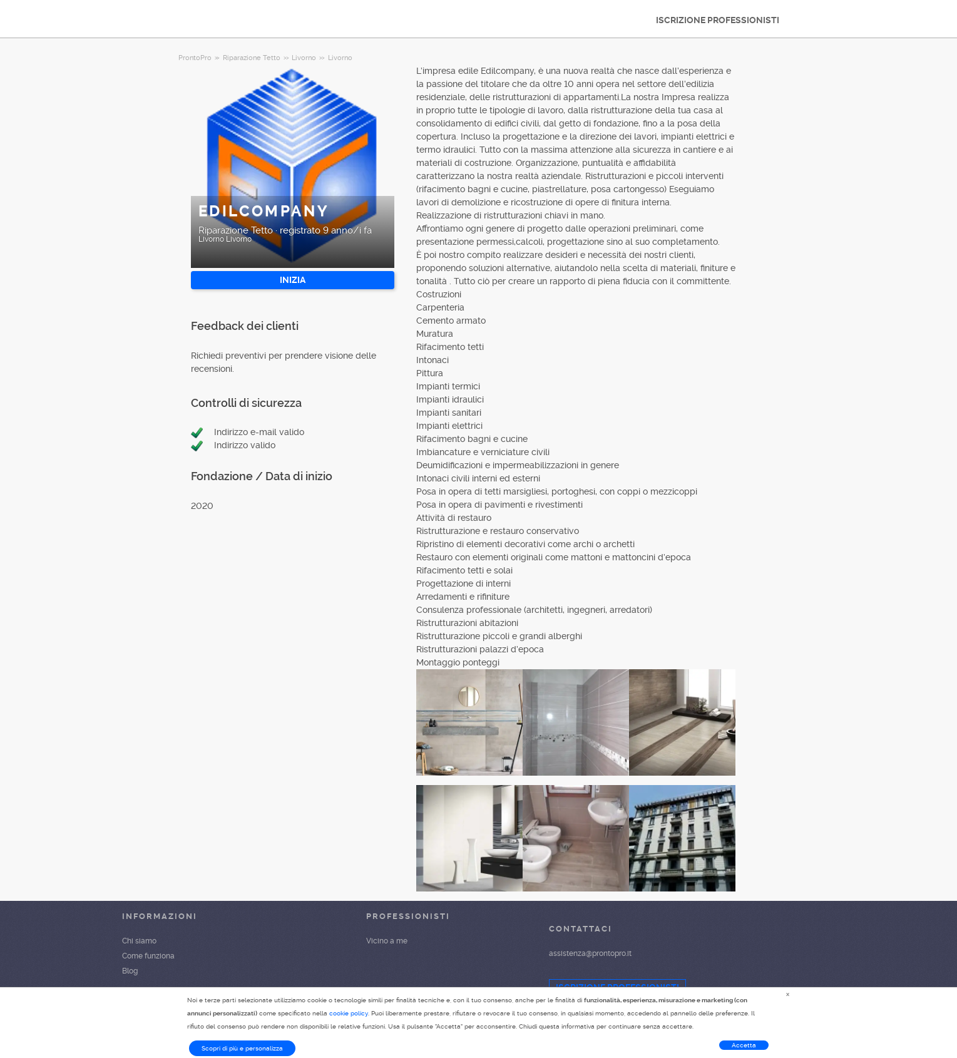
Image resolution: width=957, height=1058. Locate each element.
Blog (130, 971)
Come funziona (148, 956)
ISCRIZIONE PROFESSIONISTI (717, 20)
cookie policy (348, 1013)
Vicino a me (386, 941)
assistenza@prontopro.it (590, 953)
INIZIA (292, 280)
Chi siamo (139, 941)
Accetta (744, 1045)
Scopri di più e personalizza (242, 1048)
